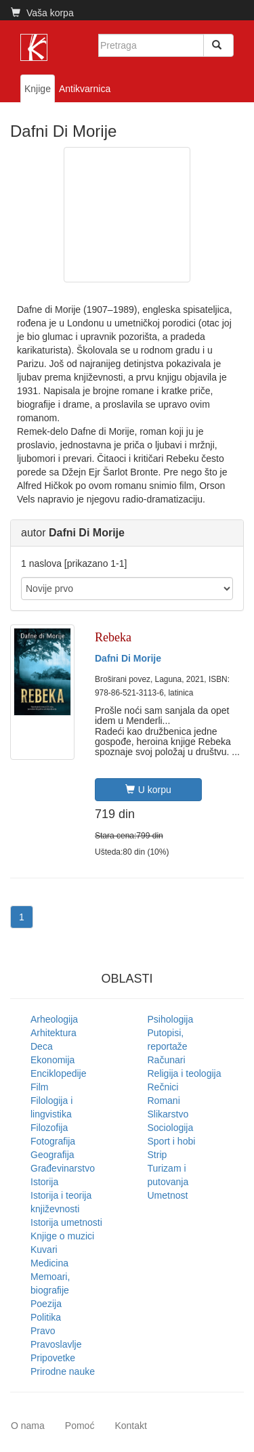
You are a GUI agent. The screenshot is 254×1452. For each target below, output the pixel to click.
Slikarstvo (168, 1114)
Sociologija (171, 1127)
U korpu (148, 789)
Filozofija (49, 1127)
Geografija (52, 1154)
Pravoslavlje (55, 1344)
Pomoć (80, 1425)
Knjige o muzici (62, 1236)
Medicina (49, 1263)
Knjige (37, 88)
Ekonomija (52, 1059)
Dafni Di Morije (128, 658)
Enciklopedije (58, 1073)
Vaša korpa (42, 12)
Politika (45, 1317)
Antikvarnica (84, 88)
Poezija (46, 1303)
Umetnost (168, 1195)
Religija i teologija (184, 1073)
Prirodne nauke (62, 1371)
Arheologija (54, 1019)
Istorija (44, 1181)
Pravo (43, 1330)
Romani (164, 1100)
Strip (157, 1154)
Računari (167, 1059)
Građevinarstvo (62, 1168)
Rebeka (113, 637)
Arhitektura (53, 1032)
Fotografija (52, 1141)
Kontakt (130, 1425)
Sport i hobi (172, 1141)
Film (39, 1087)
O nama (28, 1425)
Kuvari (44, 1249)
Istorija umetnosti (66, 1222)
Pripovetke (52, 1357)
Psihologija (171, 1019)
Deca (41, 1046)
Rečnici (163, 1087)
